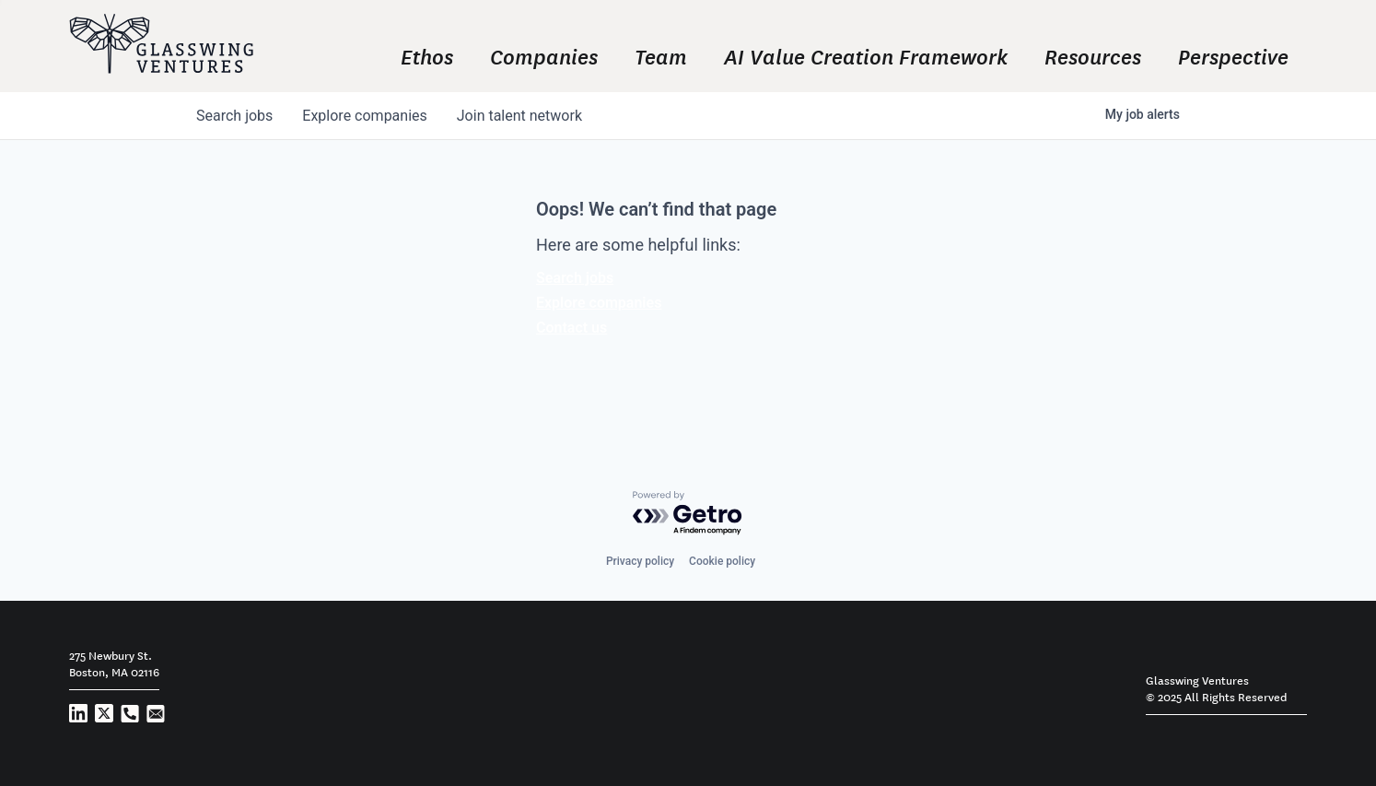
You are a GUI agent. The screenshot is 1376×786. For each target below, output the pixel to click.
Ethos (427, 55)
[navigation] (808, 55)
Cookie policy (722, 561)
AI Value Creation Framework (866, 55)
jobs (234, 115)
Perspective (1233, 55)
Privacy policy (640, 561)
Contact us (571, 327)
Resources (1092, 55)
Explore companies (598, 302)
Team (661, 55)
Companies (544, 55)
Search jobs (574, 278)
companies (364, 115)
